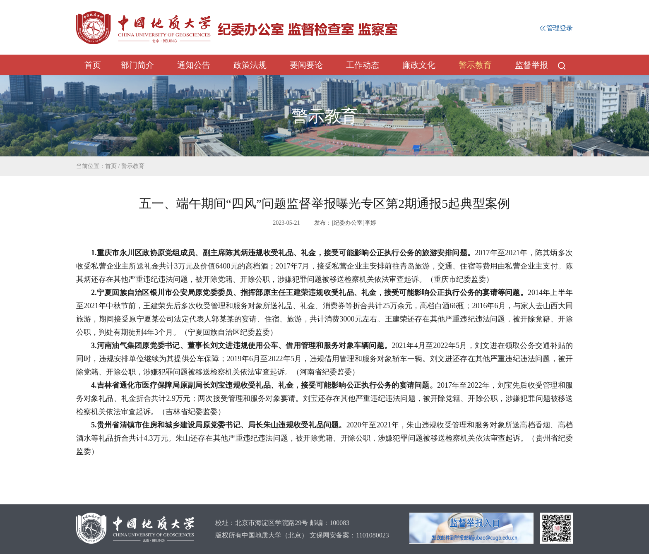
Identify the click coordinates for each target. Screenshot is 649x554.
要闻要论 (306, 65)
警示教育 (475, 65)
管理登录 (556, 27)
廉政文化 (418, 65)
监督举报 (531, 65)
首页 (92, 65)
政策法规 (250, 65)
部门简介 (137, 65)
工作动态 (362, 65)
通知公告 (193, 65)
